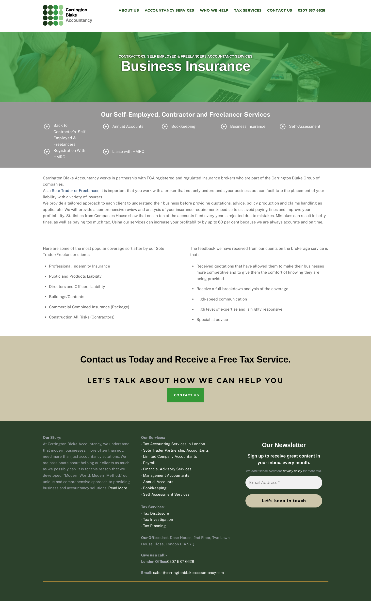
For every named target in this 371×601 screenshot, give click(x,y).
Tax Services (248, 11)
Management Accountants (166, 476)
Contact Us (279, 11)
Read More (117, 488)
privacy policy (292, 471)
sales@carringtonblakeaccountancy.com (188, 573)
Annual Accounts (158, 482)
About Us (129, 11)
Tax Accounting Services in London (174, 444)
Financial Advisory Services (167, 469)
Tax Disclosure (156, 513)
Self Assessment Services (166, 494)
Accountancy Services (169, 11)
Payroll (149, 463)
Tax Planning (154, 526)
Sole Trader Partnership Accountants (176, 450)
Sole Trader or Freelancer (75, 191)
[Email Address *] (283, 483)
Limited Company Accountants (170, 457)
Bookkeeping (154, 488)
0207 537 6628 (311, 11)
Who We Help (214, 11)
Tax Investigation (158, 520)
